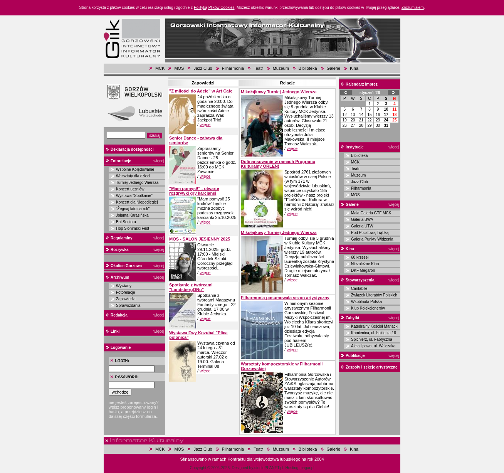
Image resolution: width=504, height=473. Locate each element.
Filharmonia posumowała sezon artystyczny (285, 297)
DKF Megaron (363, 270)
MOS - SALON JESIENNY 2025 (199, 239)
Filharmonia (233, 68)
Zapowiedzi (126, 299)
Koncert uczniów (130, 189)
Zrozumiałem (413, 7)
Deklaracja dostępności (132, 149)
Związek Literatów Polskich (374, 295)
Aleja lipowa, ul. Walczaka (373, 346)
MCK (160, 68)
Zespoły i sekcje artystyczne (372, 367)
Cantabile (359, 288)
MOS (179, 68)
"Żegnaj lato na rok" (133, 209)
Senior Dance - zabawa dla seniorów (195, 140)
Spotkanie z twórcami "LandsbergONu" (190, 287)
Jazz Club (202, 68)
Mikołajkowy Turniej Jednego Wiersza (279, 91)
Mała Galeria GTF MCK (371, 213)
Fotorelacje (121, 161)
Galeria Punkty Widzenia (372, 239)
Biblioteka (308, 68)
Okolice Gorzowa (126, 266)
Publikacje (355, 355)
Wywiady (123, 286)
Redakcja (119, 315)
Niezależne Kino (365, 264)
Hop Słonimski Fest (132, 228)
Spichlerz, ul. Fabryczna (371, 339)
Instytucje (355, 147)
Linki (115, 331)
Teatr (258, 68)
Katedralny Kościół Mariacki (374, 326)
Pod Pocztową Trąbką (369, 233)
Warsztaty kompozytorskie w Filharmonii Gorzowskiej (282, 366)
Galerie (333, 68)
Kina (354, 68)
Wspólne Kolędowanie (135, 169)
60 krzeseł (360, 257)
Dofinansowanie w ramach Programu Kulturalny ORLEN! (278, 163)
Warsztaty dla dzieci (133, 176)
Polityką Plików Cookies (214, 7)
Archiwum (120, 277)
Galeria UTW (362, 226)
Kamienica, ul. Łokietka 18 (373, 333)
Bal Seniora (126, 222)
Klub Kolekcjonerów (368, 308)
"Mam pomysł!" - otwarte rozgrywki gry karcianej (194, 190)
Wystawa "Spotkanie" (134, 196)
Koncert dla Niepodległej (137, 202)
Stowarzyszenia (360, 280)
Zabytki (352, 318)
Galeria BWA (362, 219)
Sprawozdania (128, 305)
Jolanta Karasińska (132, 215)
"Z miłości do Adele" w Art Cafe (200, 91)
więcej (158, 161)
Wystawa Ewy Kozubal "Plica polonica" (198, 335)
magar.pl (306, 468)
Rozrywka (120, 249)
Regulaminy (122, 238)
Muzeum (281, 68)
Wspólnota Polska (366, 302)
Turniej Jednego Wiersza (137, 182)
